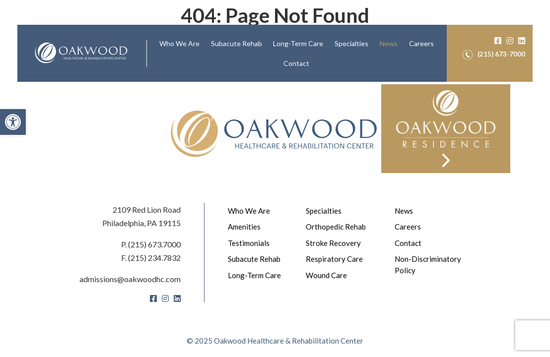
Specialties (351, 43)
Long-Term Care (298, 43)
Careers (421, 43)
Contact (296, 63)
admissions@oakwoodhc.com (130, 279)
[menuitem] (179, 44)
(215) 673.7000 (154, 244)
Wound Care (326, 275)
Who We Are (179, 43)
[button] (13, 122)
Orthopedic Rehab (336, 226)
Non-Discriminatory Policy (428, 264)
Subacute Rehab (236, 43)
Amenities (244, 226)
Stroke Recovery (333, 242)
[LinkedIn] (521, 40)
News (389, 43)
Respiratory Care (334, 258)
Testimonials (249, 242)
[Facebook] (497, 40)
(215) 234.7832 (154, 257)
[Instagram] (509, 40)
